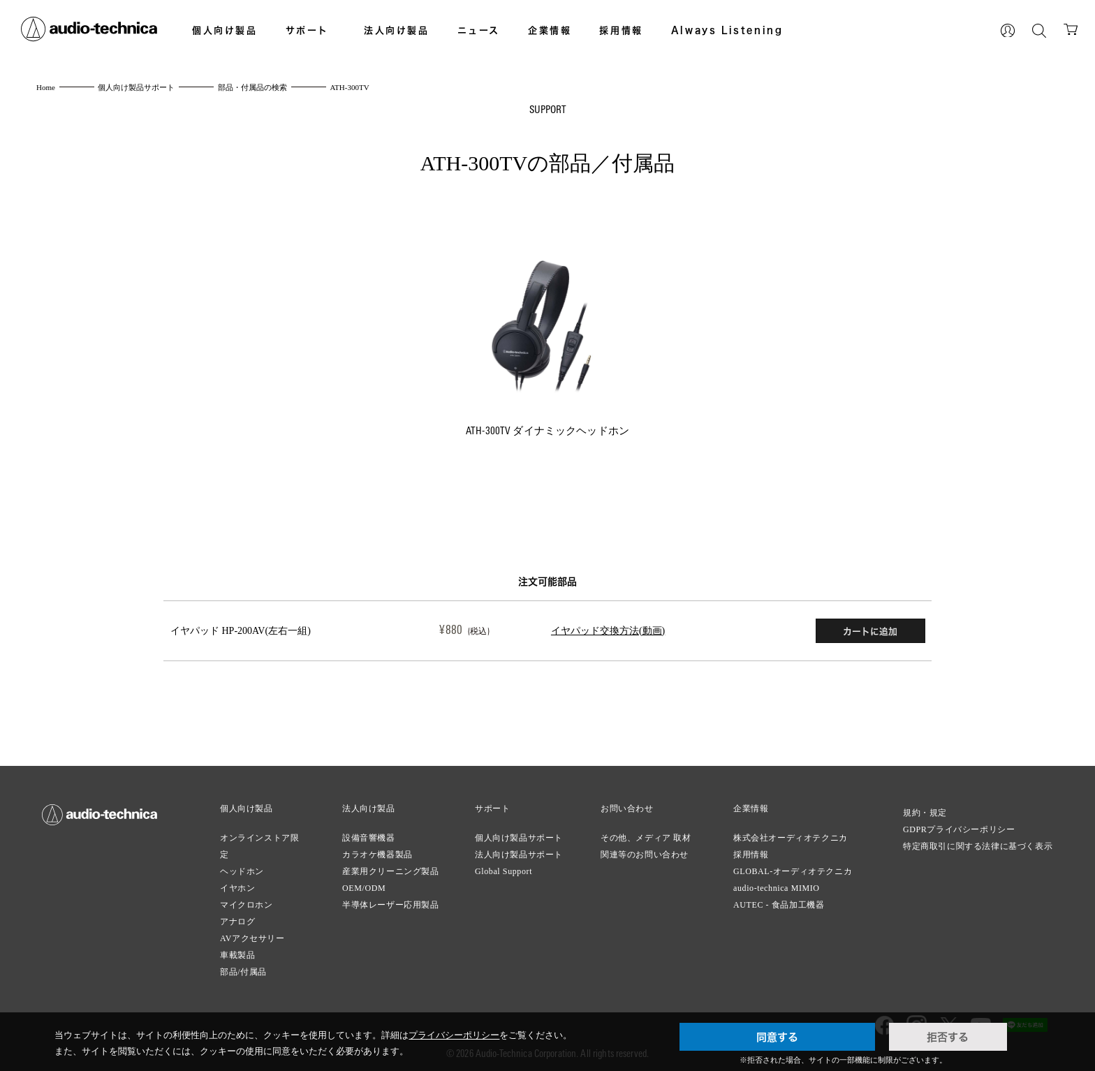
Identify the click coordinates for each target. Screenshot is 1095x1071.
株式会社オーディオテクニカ (790, 835)
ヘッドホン (242, 868)
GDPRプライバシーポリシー (959, 827)
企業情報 (549, 30)
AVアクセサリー (252, 935)
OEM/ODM (363, 885)
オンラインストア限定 (259, 843)
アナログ (237, 919)
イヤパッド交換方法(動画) (571, 629)
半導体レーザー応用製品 (390, 902)
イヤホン (237, 885)
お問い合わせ (627, 806)
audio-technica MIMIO (776, 885)
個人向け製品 (225, 30)
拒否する (948, 1037)
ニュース (478, 30)
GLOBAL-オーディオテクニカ (792, 868)
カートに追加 (868, 629)
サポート (307, 30)
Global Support (503, 868)
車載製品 (237, 952)
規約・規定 (925, 810)
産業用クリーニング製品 (390, 868)
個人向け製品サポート (519, 835)
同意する (777, 1037)
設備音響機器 (368, 835)
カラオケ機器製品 (377, 852)
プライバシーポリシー (454, 1035)
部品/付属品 (243, 969)
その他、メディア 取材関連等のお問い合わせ (646, 843)
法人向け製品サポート (519, 852)
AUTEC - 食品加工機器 (778, 902)
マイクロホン (246, 902)
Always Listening (727, 30)
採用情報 (620, 30)
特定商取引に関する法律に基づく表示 (977, 843)
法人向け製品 (396, 30)
